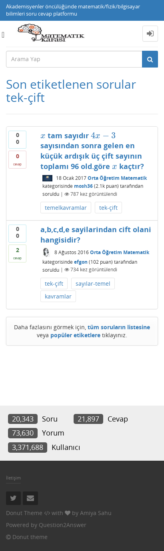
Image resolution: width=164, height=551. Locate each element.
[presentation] (43, 135)
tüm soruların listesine (119, 327)
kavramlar (58, 296)
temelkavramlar (66, 207)
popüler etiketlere (75, 335)
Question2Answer (62, 525)
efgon (81, 261)
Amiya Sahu (96, 513)
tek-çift (108, 207)
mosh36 (83, 186)
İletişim (13, 478)
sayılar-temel (93, 283)
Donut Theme (24, 513)
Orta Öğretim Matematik (117, 178)
